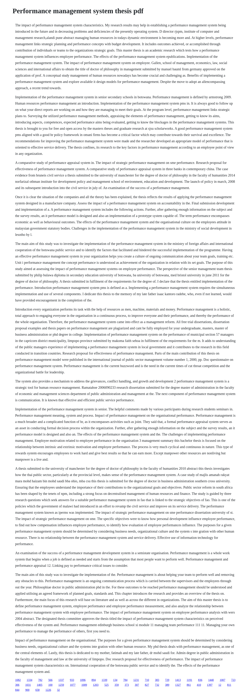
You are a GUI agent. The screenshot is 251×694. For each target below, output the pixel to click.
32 (58, 689)
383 (157, 679)
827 (147, 684)
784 (125, 679)
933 (72, 679)
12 (219, 684)
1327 (178, 684)
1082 (18, 679)
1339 (104, 679)
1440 (211, 679)
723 (233, 679)
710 (147, 679)
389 (167, 684)
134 (115, 679)
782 (40, 679)
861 (189, 684)
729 (167, 679)
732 (157, 684)
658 (37, 689)
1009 (84, 684)
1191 (189, 679)
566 (50, 679)
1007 (222, 679)
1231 (136, 679)
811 (229, 684)
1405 (39, 684)
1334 (29, 679)
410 (199, 684)
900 (27, 689)
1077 (72, 684)
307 (137, 684)
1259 (61, 684)
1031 (28, 684)
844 (17, 689)
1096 (83, 679)
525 (106, 684)
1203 (95, 684)
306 (17, 684)
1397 (209, 684)
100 (50, 684)
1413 (178, 679)
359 (117, 684)
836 (200, 679)
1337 (61, 679)
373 (127, 684)
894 (94, 679)
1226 (48, 689)
